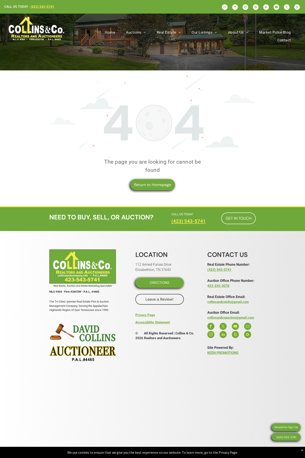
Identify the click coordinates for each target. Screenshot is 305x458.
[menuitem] (110, 32)
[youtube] (276, 7)
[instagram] (245, 7)
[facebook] (235, 7)
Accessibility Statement (152, 322)
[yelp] (297, 7)
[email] (225, 7)
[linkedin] (266, 7)
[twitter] (287, 7)
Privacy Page (145, 315)
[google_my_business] (256, 7)
